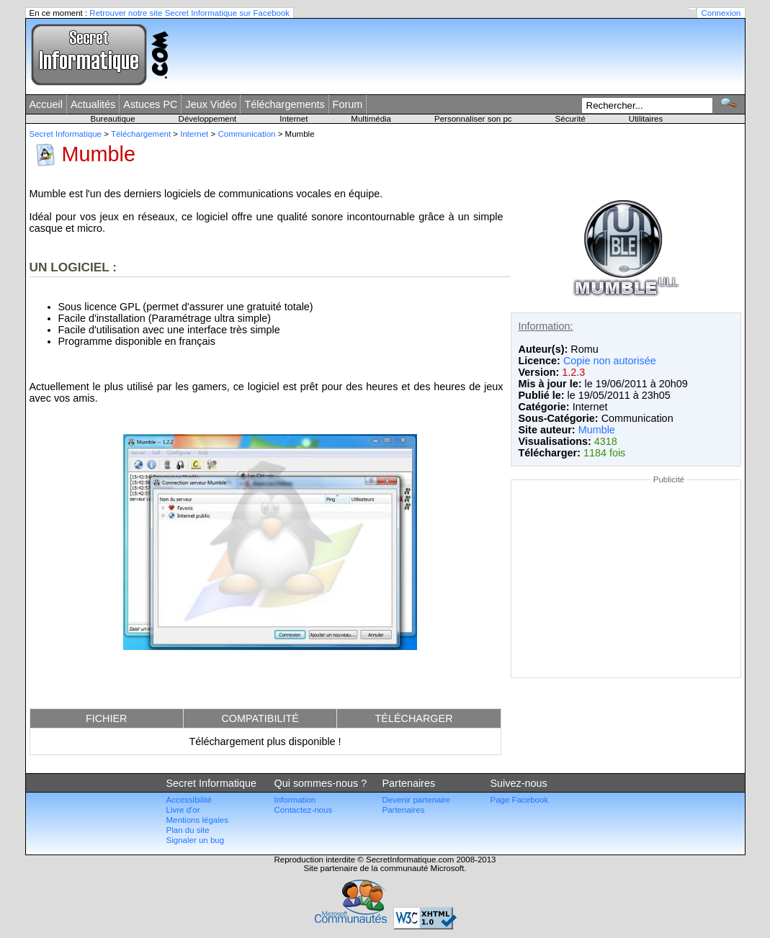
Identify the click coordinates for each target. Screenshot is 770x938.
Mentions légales (197, 820)
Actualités (93, 104)
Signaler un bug (195, 840)
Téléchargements (284, 104)
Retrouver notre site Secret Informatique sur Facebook (189, 13)
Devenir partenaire (416, 799)
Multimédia (371, 118)
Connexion (720, 13)
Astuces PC (150, 104)
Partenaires (403, 810)
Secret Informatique (66, 134)
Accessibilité (189, 799)
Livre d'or (183, 810)
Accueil (46, 104)
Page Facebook (520, 799)
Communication (246, 134)
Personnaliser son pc (473, 118)
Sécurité (570, 118)
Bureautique (113, 118)
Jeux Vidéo (210, 104)
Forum (348, 104)
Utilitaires (646, 118)
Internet (293, 118)
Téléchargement (141, 134)
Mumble (596, 430)
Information (295, 799)
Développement (208, 118)
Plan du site (188, 830)
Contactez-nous (303, 810)
